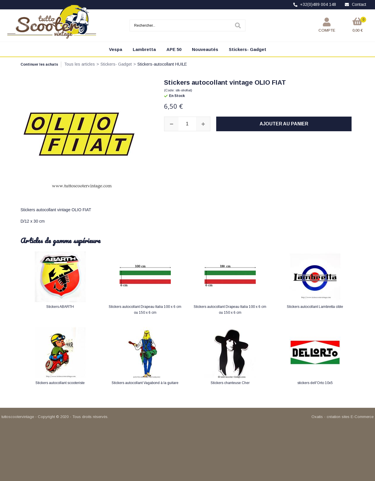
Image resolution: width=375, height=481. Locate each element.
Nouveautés (205, 49)
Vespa (115, 49)
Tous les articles (79, 64)
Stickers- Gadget (247, 49)
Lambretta (144, 49)
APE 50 (173, 49)
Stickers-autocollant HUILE (162, 64)
